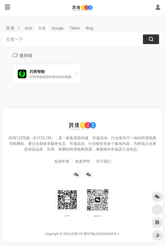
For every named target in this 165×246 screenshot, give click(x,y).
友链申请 (61, 161)
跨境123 (77, 234)
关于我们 (103, 161)
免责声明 (82, 161)
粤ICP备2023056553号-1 (101, 234)
